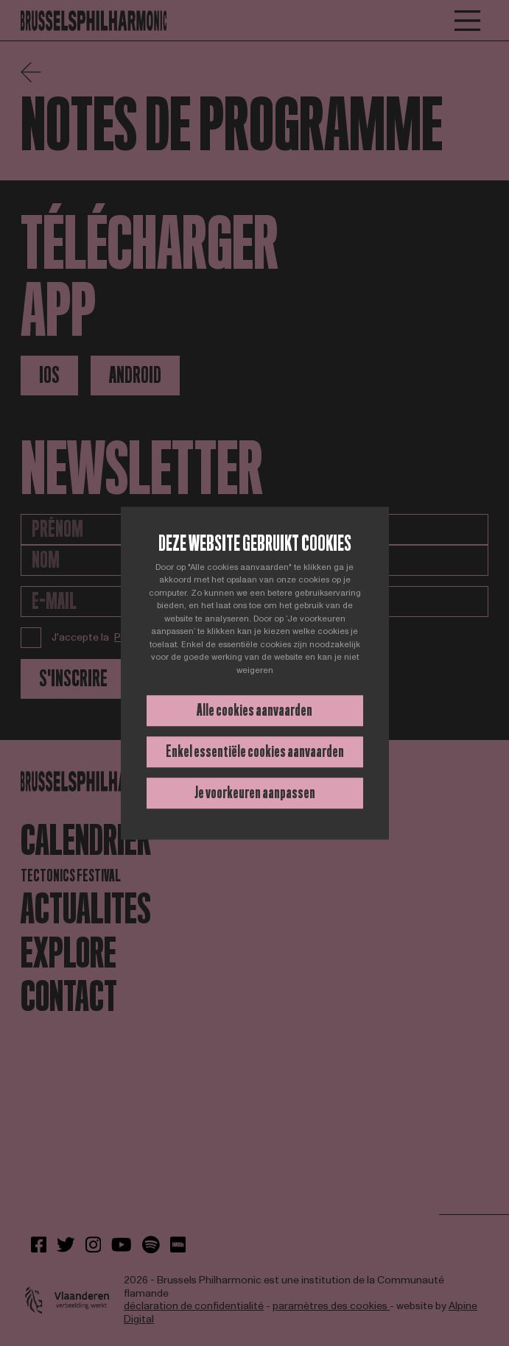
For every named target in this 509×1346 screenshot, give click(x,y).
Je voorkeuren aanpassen (254, 792)
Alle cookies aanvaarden (254, 710)
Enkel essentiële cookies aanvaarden (255, 751)
